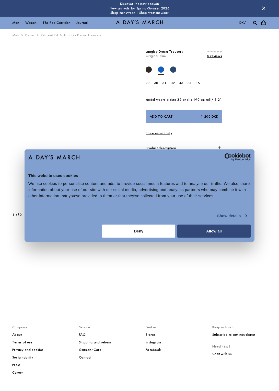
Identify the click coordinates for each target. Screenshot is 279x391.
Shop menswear (122, 12)
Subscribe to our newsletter (233, 334)
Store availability (159, 133)
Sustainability (22, 357)
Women (31, 22)
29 (148, 83)
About (17, 334)
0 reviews (214, 56)
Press (16, 365)
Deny (139, 231)
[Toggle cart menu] (263, 22)
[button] (184, 148)
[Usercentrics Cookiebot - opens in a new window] (228, 157)
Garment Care (90, 350)
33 (181, 83)
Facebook (153, 350)
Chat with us (222, 354)
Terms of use (22, 342)
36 (197, 83)
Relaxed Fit (49, 35)
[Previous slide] (28, 124)
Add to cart (184, 116)
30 (156, 83)
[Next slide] (83, 124)
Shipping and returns (95, 342)
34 (189, 83)
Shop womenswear (154, 12)
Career (17, 372)
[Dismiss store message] (263, 8)
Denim (29, 35)
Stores (151, 334)
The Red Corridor (56, 22)
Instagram (153, 342)
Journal (82, 22)
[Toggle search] (255, 22)
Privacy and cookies (27, 350)
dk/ (242, 22)
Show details (229, 216)
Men (15, 22)
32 (173, 83)
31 (164, 83)
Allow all (214, 231)
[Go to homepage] (139, 22)
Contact (85, 357)
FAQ (82, 334)
